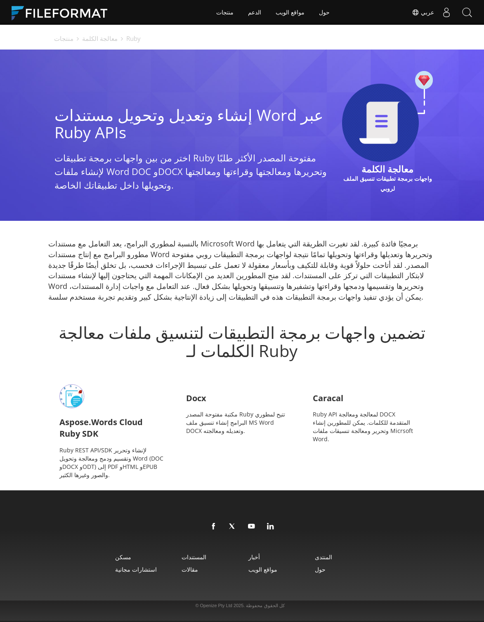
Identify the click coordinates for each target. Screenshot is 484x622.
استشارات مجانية (136, 569)
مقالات (190, 569)
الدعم (254, 12)
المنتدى (323, 557)
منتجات (225, 12)
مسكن (123, 557)
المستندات (194, 557)
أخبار (254, 557)
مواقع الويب (290, 12)
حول (324, 12)
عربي (423, 12)
